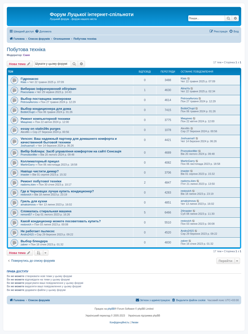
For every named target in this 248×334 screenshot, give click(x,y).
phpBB (111, 308)
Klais (23, 82)
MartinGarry (28, 164)
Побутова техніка (26, 49)
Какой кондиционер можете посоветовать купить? (61, 221)
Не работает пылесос (38, 231)
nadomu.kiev (28, 184)
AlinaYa (185, 88)
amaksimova (28, 204)
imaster (25, 174)
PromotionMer (29, 154)
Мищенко (26, 122)
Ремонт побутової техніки (41, 181)
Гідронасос (29, 79)
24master (186, 210)
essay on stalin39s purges (40, 128)
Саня (26, 55)
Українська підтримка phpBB (144, 315)
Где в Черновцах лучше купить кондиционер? (57, 191)
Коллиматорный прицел (40, 161)
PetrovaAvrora (29, 102)
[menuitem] (43, 31)
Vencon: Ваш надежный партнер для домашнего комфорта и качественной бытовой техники (69, 140)
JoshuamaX (28, 145)
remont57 (26, 214)
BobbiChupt (28, 112)
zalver (24, 244)
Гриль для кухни (34, 201)
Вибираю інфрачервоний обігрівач (48, 89)
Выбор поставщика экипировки (46, 99)
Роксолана (27, 92)
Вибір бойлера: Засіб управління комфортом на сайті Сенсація (71, 151)
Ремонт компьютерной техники (45, 119)
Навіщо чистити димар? (40, 171)
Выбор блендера (34, 241)
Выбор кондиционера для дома (46, 109)
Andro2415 (27, 234)
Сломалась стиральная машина (46, 211)
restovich (26, 194)
